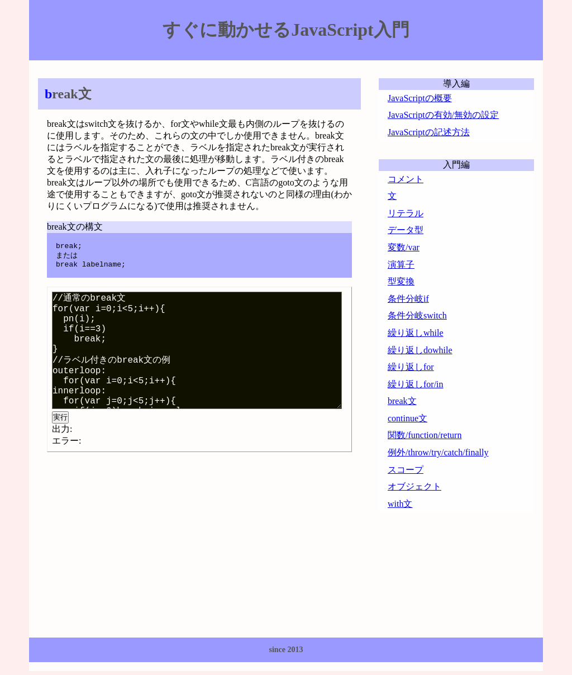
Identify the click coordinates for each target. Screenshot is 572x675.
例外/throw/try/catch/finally (438, 452)
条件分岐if (408, 298)
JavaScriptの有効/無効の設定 (443, 115)
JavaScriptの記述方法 (429, 132)
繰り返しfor (411, 367)
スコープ (405, 469)
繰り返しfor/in (416, 384)
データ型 (405, 230)
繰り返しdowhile (420, 350)
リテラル (405, 213)
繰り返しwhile (416, 333)
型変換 (401, 281)
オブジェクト (414, 486)
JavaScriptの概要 (420, 98)
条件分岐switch (417, 315)
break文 (402, 401)
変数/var (404, 247)
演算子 (401, 264)
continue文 (407, 418)
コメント (405, 179)
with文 (400, 503)
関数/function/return (424, 435)
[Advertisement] (132, 543)
